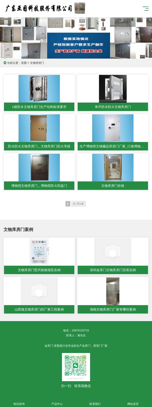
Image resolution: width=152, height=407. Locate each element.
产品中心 (57, 401)
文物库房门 (37, 63)
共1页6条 (78, 203)
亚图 (24, 63)
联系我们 (95, 401)
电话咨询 (19, 401)
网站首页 (133, 401)
